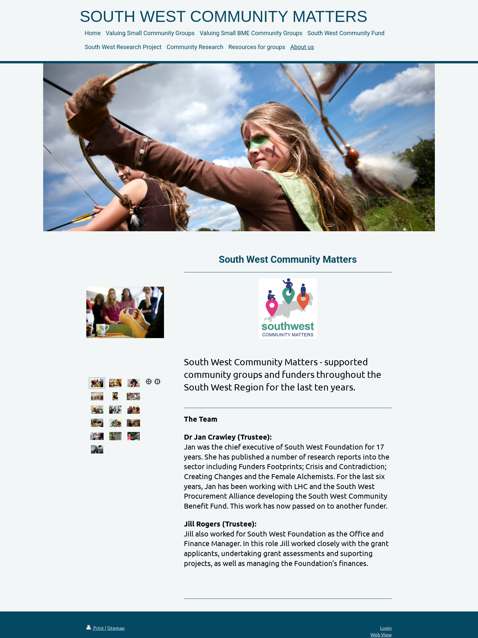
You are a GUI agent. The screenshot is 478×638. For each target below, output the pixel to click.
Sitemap (115, 628)
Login (386, 628)
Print (95, 628)
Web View (381, 634)
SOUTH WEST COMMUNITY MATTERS (223, 16)
